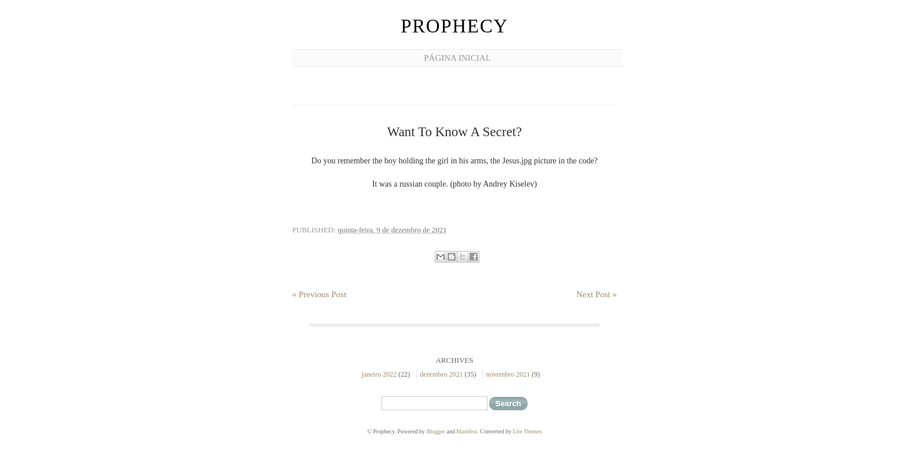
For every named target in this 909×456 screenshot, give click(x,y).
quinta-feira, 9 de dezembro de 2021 (391, 229)
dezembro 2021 (441, 374)
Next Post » (596, 294)
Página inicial (457, 58)
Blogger (436, 431)
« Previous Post (319, 294)
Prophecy (454, 26)
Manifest (466, 431)
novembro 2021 (508, 374)
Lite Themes (527, 431)
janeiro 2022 (379, 374)
